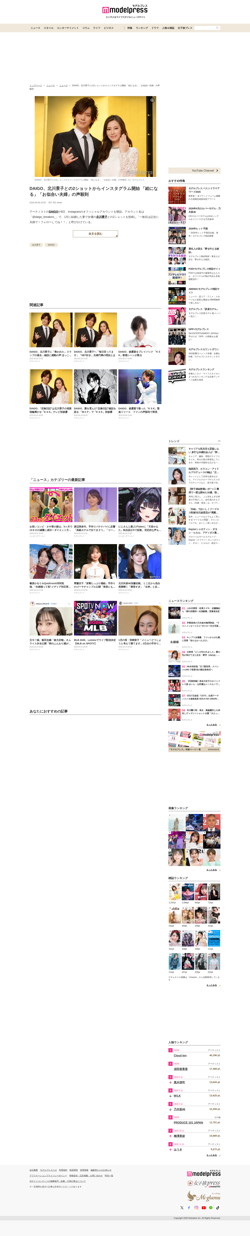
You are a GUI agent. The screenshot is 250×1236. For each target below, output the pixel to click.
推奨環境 (73, 1170)
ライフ (96, 28)
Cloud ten (180, 1055)
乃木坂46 (179, 1109)
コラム (86, 28)
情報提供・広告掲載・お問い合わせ (86, 1175)
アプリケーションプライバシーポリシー (48, 1175)
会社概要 (34, 1170)
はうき (178, 1149)
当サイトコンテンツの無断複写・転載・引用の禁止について (58, 1181)
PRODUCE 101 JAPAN (188, 1122)
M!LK (177, 1095)
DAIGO (53, 211)
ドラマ (155, 28)
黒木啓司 (179, 1082)
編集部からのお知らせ (101, 1170)
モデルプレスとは (48, 1170)
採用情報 (84, 1170)
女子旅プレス (185, 28)
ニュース (35, 28)
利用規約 (63, 1170)
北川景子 (101, 216)
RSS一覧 (109, 1175)
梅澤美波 (179, 1136)
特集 (129, 28)
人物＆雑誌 (168, 28)
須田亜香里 (181, 1069)
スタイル (48, 28)
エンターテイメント (68, 28)
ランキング (142, 28)
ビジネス (109, 28)
